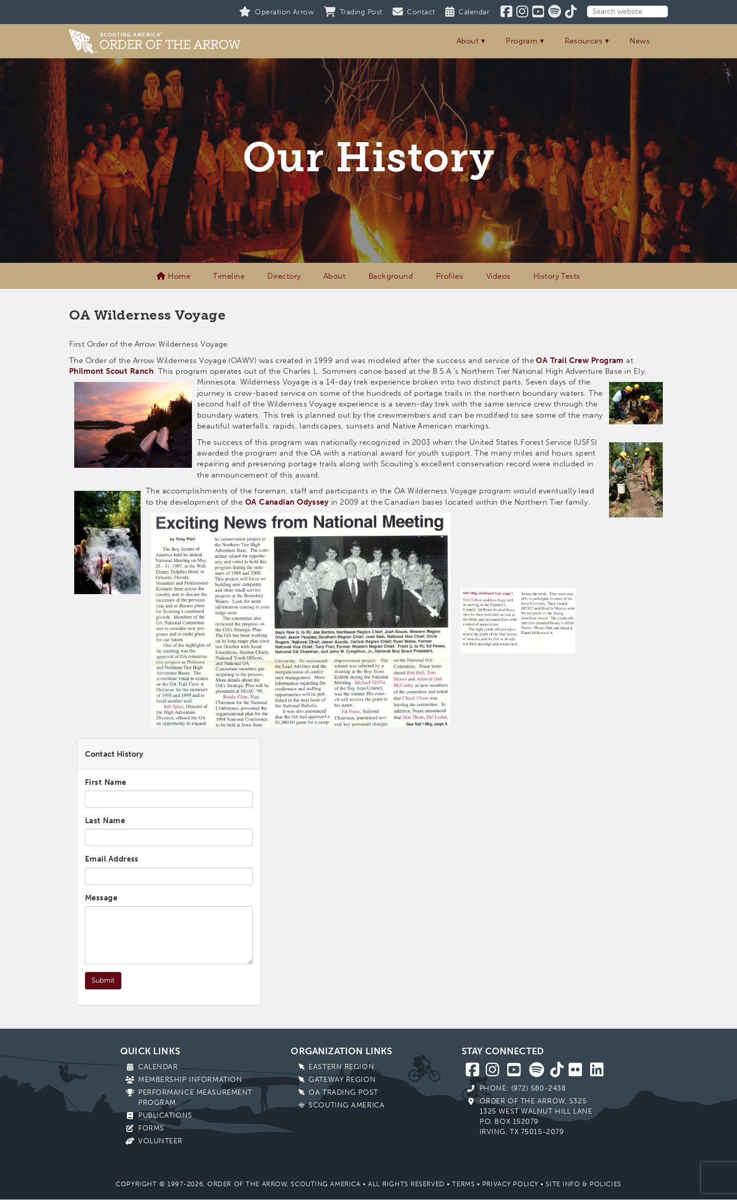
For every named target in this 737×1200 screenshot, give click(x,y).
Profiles (450, 276)
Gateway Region (342, 1079)
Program (521, 41)
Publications (165, 1115)
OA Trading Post (343, 1092)
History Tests (556, 276)
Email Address (112, 859)
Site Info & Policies (583, 1184)
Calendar (158, 1066)
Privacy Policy (510, 1184)
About (468, 41)
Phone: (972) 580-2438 (523, 1088)
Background (391, 276)
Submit (103, 980)
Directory (283, 276)
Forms (151, 1128)
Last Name (105, 820)
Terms (463, 1184)
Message (101, 897)
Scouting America (346, 1105)
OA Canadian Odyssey (287, 502)
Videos (498, 276)
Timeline (229, 276)
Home (173, 276)
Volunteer (160, 1141)
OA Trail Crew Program (579, 360)
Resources (583, 41)
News (640, 41)
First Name (105, 782)
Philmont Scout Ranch (111, 371)
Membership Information (190, 1079)
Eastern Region (341, 1066)
